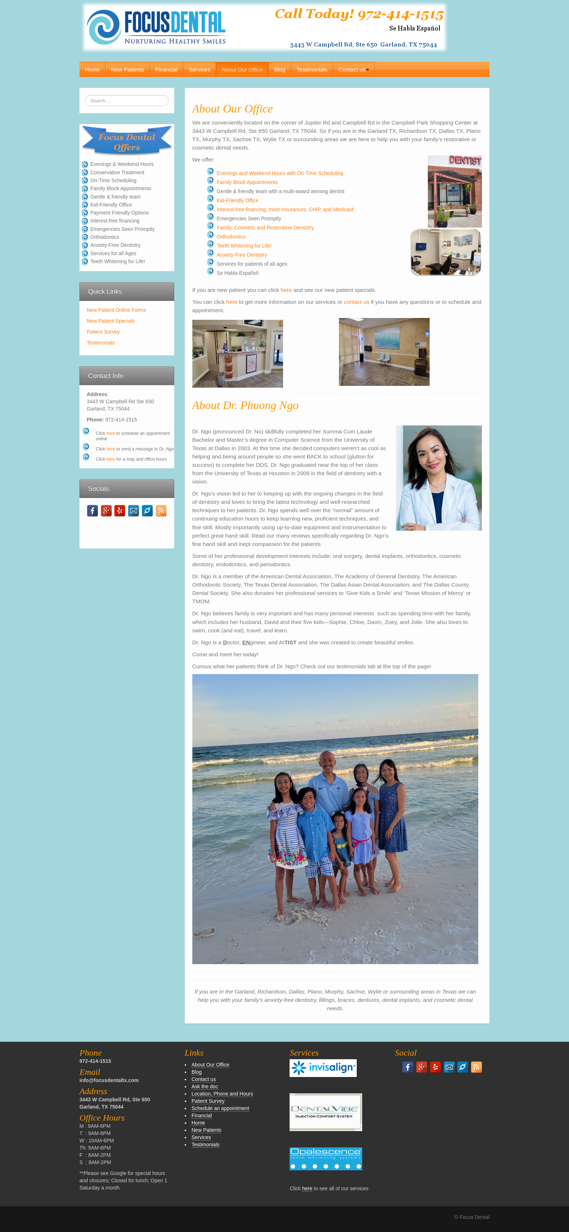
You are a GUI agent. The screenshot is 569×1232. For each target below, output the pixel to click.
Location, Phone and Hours (222, 1094)
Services (199, 69)
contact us (357, 302)
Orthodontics (231, 237)
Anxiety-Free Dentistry (242, 255)
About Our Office (242, 69)
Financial (166, 69)
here (110, 433)
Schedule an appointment (220, 1108)
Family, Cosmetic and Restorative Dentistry (265, 228)
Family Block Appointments (247, 182)
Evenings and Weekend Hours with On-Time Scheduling (280, 173)
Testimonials (312, 69)
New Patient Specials (111, 321)
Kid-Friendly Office (237, 200)
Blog (280, 69)
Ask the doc (205, 1086)
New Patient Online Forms (116, 310)
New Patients (127, 69)
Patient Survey (103, 332)
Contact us (354, 69)
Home (92, 69)
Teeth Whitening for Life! (244, 246)
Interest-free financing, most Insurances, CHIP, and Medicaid (285, 209)
